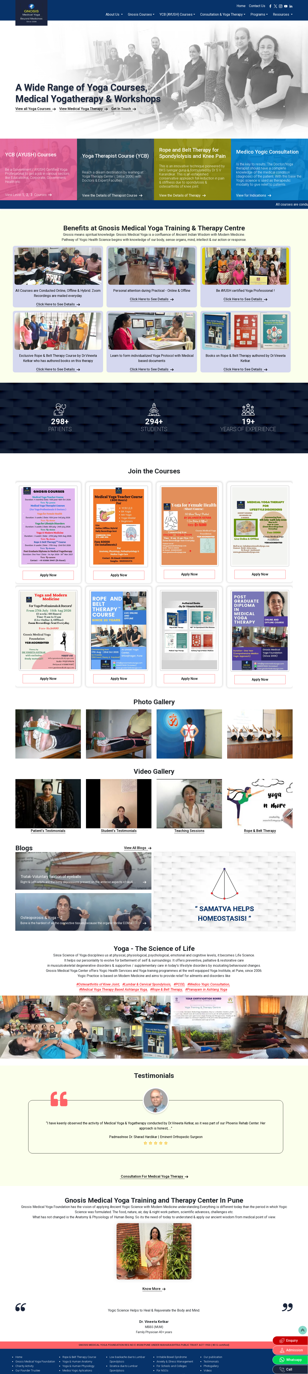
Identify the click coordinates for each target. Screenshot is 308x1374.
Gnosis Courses (140, 14)
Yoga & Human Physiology (78, 1366)
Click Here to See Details (58, 304)
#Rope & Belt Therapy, (166, 989)
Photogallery (211, 1366)
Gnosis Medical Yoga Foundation (35, 1361)
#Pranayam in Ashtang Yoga (206, 989)
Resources (281, 14)
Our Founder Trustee (27, 1370)
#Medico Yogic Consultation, (208, 984)
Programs (257, 14)
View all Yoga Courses (35, 109)
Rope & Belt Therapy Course (79, 1357)
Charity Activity (24, 1366)
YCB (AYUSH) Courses (176, 14)
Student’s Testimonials (118, 806)
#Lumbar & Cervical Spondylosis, (146, 984)
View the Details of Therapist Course (112, 195)
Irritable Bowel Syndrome (172, 1357)
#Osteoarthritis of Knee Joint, (98, 984)
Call (286, 1369)
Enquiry (289, 1340)
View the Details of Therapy (182, 195)
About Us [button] (113, 14)
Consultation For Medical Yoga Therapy (154, 1176)
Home (241, 6)
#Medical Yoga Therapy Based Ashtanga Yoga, (113, 989)
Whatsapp (291, 1359)
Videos (208, 1370)
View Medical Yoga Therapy (83, 109)
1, (23, 195)
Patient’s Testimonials (48, 806)
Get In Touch (123, 109)
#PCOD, (179, 984)
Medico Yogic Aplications (77, 1370)
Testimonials (211, 1361)
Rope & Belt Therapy (260, 806)
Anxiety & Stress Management (175, 1361)
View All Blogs (137, 848)
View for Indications (253, 195)
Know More (154, 1289)
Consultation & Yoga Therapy (221, 14)
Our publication (213, 1357)
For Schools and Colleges (172, 1366)
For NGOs (162, 1370)
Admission (291, 1350)
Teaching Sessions (189, 806)
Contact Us (257, 6)
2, (27, 195)
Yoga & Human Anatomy (77, 1361)
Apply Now (48, 575)
